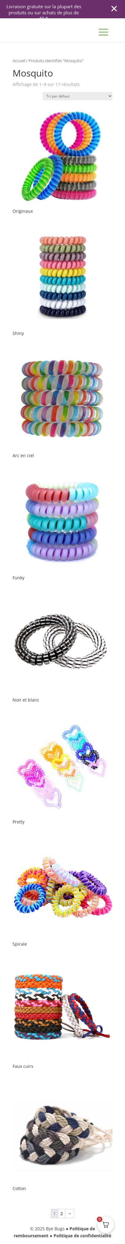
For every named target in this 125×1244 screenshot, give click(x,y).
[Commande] (77, 96)
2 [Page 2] (61, 1213)
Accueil (19, 60)
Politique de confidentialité (82, 1236)
